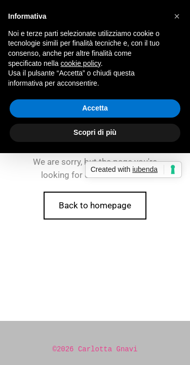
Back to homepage (95, 205)
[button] (177, 16)
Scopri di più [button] (95, 132)
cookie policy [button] (81, 63)
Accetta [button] (95, 108)
